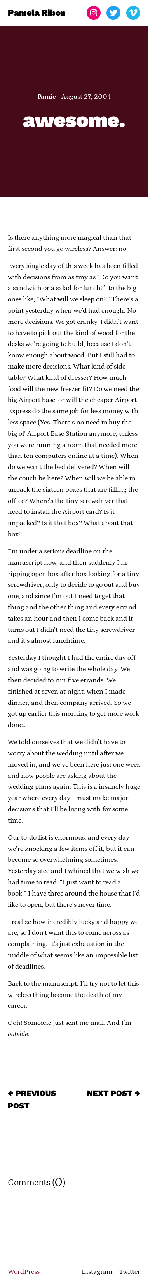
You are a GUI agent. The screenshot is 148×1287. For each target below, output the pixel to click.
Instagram (97, 1272)
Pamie (46, 97)
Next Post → (113, 1093)
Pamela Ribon (37, 12)
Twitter (129, 1272)
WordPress (24, 1272)
